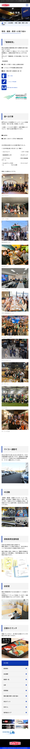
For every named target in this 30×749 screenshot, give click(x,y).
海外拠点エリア (7, 712)
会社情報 (6, 662)
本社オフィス (7, 701)
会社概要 (6, 674)
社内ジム (6, 707)
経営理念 (6, 668)
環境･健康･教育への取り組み (11, 696)
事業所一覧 (6, 679)
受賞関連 (6, 690)
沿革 (5, 685)
